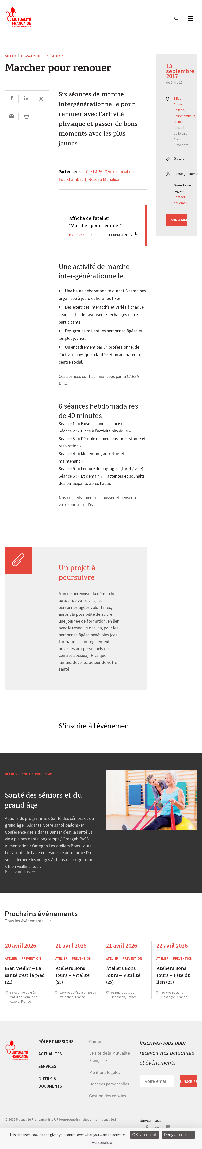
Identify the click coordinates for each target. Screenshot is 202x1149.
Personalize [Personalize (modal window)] (102, 1142)
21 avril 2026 (70, 953)
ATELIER (10, 55)
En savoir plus (20, 879)
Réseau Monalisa (103, 179)
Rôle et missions (56, 1049)
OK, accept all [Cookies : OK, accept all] (144, 1135)
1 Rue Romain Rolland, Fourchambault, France (185, 110)
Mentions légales (104, 1080)
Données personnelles (109, 1091)
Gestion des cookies (107, 1103)
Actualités (50, 1061)
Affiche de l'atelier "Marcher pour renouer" (91, 226)
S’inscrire (179, 220)
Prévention (55, 55)
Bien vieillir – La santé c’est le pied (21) (25, 983)
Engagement (31, 55)
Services (47, 1074)
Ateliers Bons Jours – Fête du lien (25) (173, 983)
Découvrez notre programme (29, 781)
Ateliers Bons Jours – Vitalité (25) (72, 983)
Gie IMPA (94, 171)
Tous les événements (28, 928)
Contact (96, 1049)
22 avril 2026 (172, 953)
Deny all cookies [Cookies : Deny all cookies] (178, 1135)
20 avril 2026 (20, 953)
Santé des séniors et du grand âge (43, 809)
